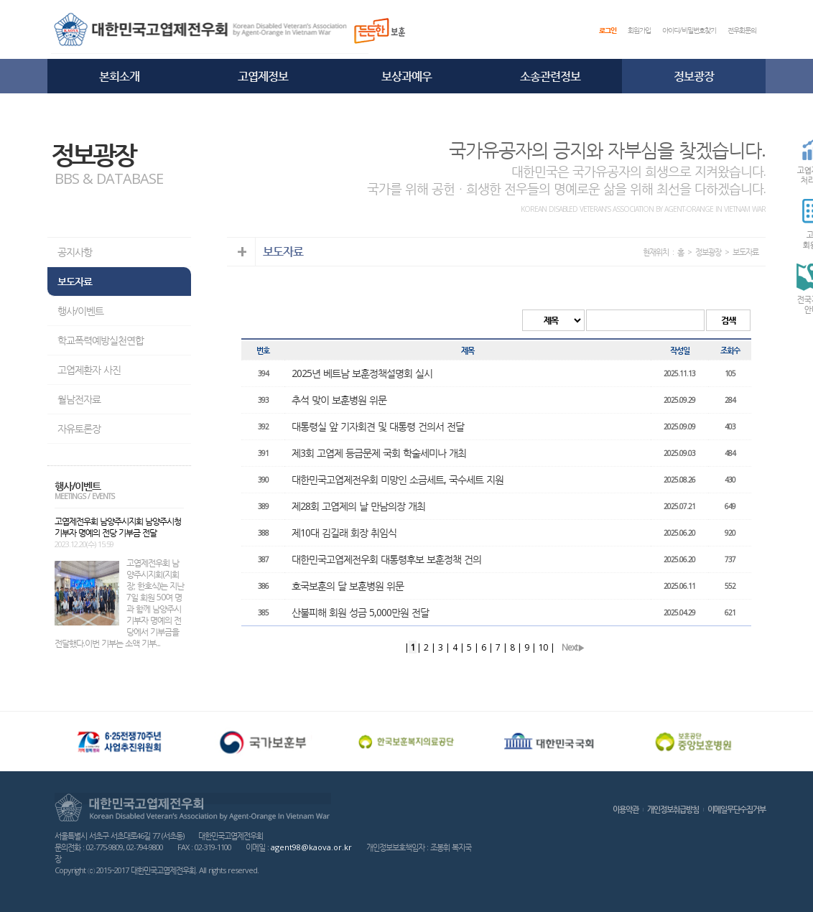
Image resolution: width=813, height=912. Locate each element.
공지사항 (74, 252)
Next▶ (573, 647)
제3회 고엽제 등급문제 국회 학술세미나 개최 (379, 453)
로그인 (607, 30)
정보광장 (694, 76)
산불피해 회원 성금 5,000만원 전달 (360, 612)
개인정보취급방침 (673, 809)
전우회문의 (742, 30)
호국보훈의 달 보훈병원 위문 (348, 585)
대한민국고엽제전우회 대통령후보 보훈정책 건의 (386, 559)
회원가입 (639, 30)
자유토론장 (79, 428)
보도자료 (74, 281)
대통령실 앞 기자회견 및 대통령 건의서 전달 (378, 426)
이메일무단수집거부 (736, 809)
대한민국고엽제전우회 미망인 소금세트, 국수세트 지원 (397, 479)
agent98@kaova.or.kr (311, 847)
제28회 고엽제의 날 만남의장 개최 (358, 506)
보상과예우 (406, 76)
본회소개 (119, 76)
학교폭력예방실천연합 (100, 340)
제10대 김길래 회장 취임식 (344, 532)
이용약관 (625, 809)
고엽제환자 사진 (89, 369)
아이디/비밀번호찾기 (689, 30)
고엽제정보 (263, 76)
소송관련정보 (550, 76)
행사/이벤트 (80, 310)
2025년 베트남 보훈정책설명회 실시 (362, 373)
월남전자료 (79, 399)
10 (543, 647)
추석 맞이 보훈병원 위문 (339, 399)
